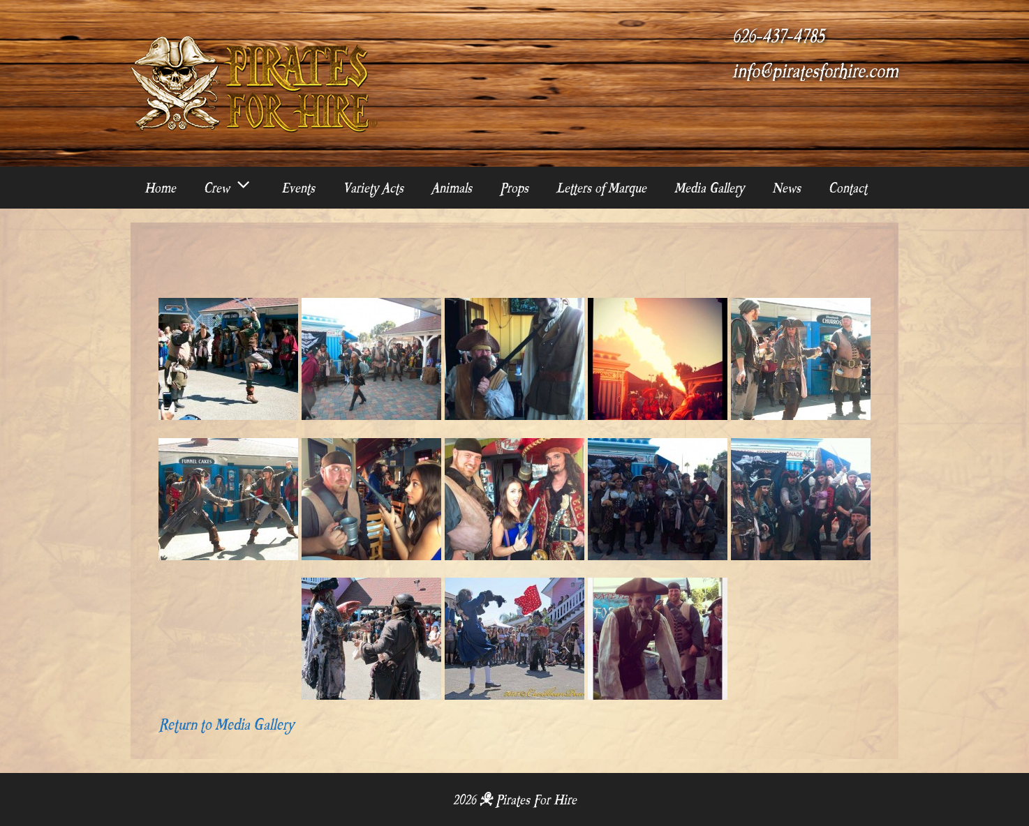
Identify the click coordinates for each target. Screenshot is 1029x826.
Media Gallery (709, 187)
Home (160, 187)
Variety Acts (373, 187)
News (786, 187)
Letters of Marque (601, 187)
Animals (451, 187)
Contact (848, 187)
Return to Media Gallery (226, 724)
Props (514, 187)
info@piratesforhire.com (815, 71)
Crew (235, 188)
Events (298, 187)
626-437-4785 (778, 36)
